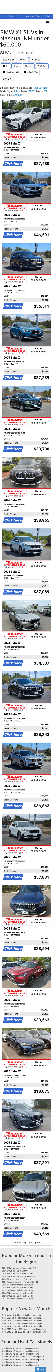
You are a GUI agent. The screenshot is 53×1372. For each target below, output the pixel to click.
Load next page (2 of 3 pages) (26, 1242)
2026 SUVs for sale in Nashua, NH (17, 1273)
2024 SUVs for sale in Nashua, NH (17, 1293)
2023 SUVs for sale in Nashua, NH (17, 1296)
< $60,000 (31, 72)
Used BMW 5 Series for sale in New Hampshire (23, 1359)
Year (23, 59)
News (12, 16)
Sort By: (8, 78)
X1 (6, 66)
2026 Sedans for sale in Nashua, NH (18, 1285)
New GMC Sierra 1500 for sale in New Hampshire (24, 1329)
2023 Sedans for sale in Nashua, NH (18, 1299)
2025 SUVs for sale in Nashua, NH (17, 1287)
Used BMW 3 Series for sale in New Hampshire (23, 1357)
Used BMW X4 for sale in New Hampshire (20, 1362)
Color (28, 66)
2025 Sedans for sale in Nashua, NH (18, 1290)
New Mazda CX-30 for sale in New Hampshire (22, 1323)
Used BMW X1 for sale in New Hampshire (20, 1354)
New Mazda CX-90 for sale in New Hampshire (22, 1321)
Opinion (48, 16)
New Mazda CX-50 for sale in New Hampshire (22, 1318)
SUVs (41, 66)
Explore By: (9, 59)
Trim (17, 66)
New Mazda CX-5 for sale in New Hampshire (21, 1315)
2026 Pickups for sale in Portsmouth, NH (20, 1282)
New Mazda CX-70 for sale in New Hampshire (22, 1326)
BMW (35, 59)
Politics (20, 16)
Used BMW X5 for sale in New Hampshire (20, 1351)
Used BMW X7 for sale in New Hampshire (20, 1365)
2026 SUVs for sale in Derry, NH (16, 1271)
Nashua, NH (11, 72)
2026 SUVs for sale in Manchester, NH (19, 1276)
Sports (39, 16)
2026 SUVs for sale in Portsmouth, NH (19, 1268)
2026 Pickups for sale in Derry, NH (17, 1279)
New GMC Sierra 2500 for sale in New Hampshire (24, 1332)
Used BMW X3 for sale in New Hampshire (20, 1348)
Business (30, 16)
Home (4, 16)
